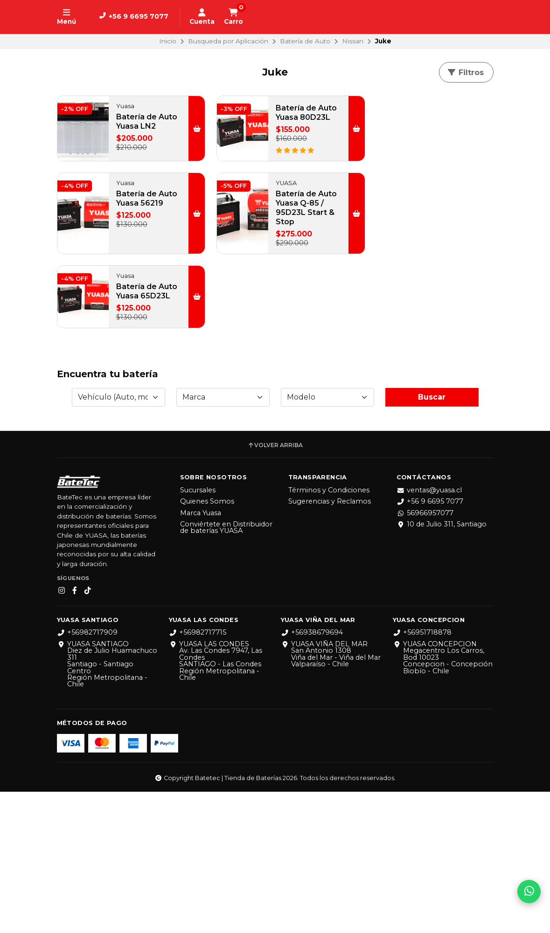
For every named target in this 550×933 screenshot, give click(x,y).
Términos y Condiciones (328, 631)
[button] (186, 133)
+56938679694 (312, 774)
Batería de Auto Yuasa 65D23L (286, 212)
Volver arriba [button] (275, 586)
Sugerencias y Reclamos (329, 642)
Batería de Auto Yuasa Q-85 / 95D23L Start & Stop (143, 217)
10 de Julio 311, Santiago (442, 665)
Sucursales (198, 631)
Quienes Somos (207, 642)
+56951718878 (422, 774)
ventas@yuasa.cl (429, 631)
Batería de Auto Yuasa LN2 (137, 126)
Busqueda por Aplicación (228, 41)
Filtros (465, 72)
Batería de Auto (305, 41)
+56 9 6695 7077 (430, 642)
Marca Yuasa (200, 654)
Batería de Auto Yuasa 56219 (435, 126)
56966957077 (425, 654)
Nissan (352, 41)
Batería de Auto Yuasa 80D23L (286, 117)
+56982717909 (87, 774)
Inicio (167, 41)
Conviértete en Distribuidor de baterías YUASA (226, 669)
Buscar (432, 538)
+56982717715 (197, 774)
